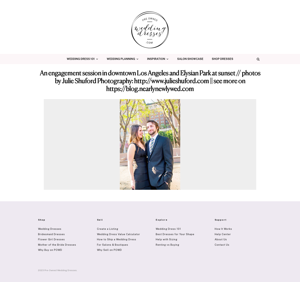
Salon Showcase (190, 58)
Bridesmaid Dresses (51, 234)
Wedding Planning (121, 58)
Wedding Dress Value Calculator (118, 234)
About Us (221, 239)
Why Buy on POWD (50, 250)
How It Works (223, 228)
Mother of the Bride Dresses (57, 244)
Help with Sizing (166, 239)
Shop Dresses (222, 58)
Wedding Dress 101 (81, 58)
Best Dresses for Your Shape (175, 234)
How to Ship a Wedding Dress (116, 239)
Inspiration (156, 58)
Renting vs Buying (167, 244)
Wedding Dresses (49, 228)
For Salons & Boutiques (112, 244)
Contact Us (222, 244)
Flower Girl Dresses (51, 239)
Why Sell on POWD (109, 250)
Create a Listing (107, 228)
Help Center (223, 234)
